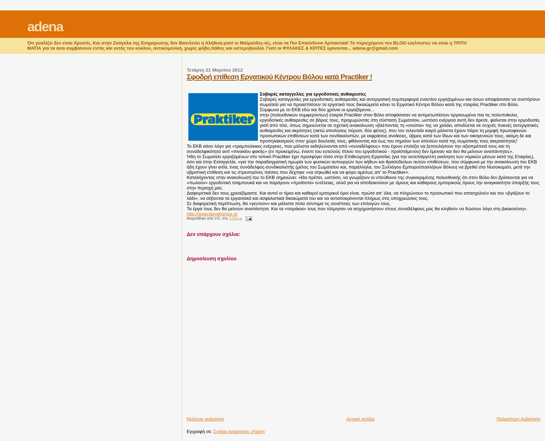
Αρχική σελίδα (360, 419)
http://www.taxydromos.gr (212, 214)
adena (45, 26)
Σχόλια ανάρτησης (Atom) (239, 431)
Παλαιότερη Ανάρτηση (518, 419)
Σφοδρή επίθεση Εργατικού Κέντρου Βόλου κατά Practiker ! (279, 77)
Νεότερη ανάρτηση (205, 419)
